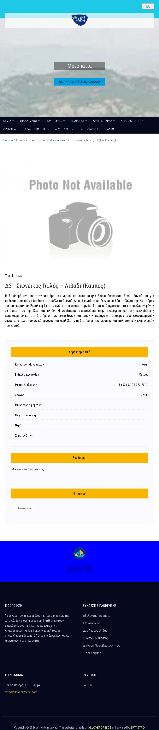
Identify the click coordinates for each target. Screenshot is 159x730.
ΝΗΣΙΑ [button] (8, 121)
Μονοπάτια (57, 140)
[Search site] (135, 6)
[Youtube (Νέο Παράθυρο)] (88, 569)
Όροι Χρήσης (92, 653)
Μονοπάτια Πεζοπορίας (27, 469)
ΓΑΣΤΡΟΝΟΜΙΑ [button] (90, 129)
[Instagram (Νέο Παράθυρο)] (79, 569)
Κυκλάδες (22, 140)
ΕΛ (84, 685)
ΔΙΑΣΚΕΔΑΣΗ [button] (64, 129)
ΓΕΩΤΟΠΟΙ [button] (79, 121)
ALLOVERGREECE (99, 727)
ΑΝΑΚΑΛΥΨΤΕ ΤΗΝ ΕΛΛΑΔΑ (79, 82)
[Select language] (148, 6)
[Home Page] (79, 553)
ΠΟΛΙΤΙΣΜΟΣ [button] (55, 121)
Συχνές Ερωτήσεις (95, 638)
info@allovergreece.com (21, 692)
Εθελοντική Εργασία (96, 616)
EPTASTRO (138, 727)
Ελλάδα (8, 140)
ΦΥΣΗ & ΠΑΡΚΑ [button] (104, 121)
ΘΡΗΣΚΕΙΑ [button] (11, 129)
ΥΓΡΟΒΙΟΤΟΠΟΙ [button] (132, 121)
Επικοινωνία (91, 623)
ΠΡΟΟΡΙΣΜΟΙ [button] (30, 121)
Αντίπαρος (39, 140)
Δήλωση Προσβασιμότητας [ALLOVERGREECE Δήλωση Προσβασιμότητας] (101, 645)
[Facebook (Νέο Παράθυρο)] (70, 569)
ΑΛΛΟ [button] (112, 129)
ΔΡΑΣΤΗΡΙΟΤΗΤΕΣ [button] (37, 129)
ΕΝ (90, 685)
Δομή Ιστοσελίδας (95, 630)
